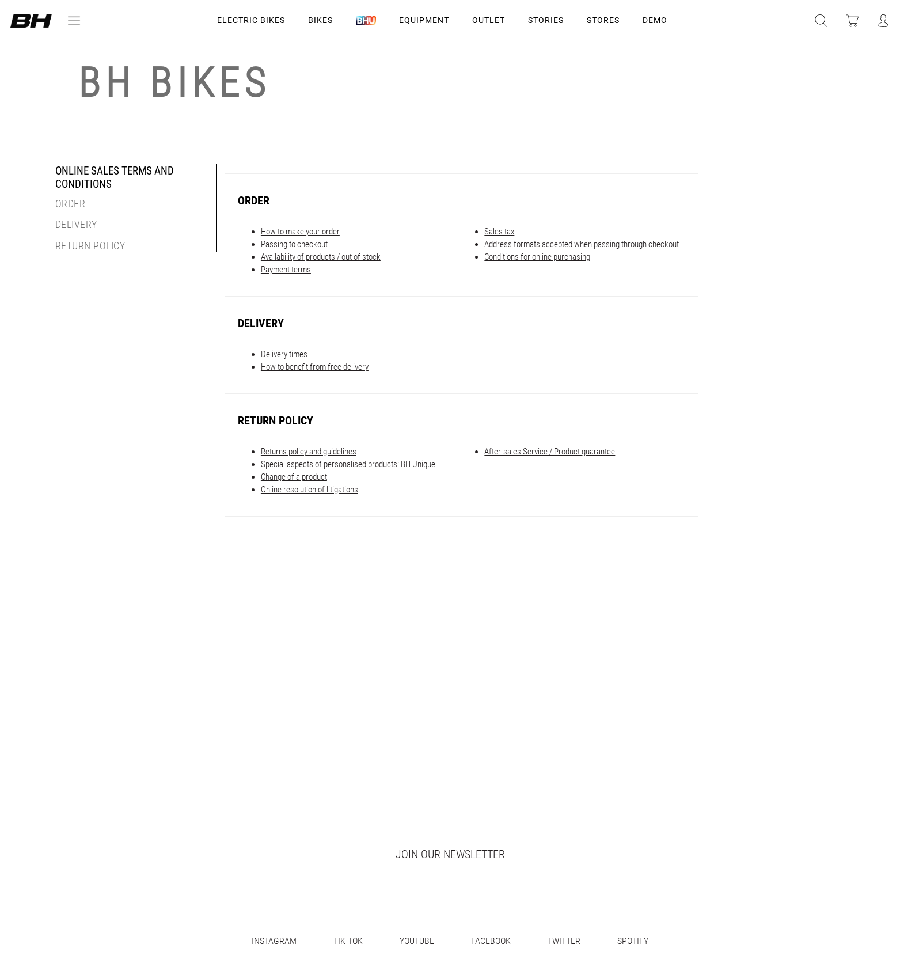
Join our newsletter (450, 854)
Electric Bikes (251, 20)
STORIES (546, 20)
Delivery (76, 224)
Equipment (424, 20)
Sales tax (499, 231)
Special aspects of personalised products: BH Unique (348, 464)
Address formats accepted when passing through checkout (581, 244)
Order (70, 204)
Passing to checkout (294, 244)
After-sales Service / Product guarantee (549, 451)
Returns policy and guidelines (308, 451)
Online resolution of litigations (309, 489)
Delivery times (284, 354)
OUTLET (488, 20)
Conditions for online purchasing (537, 257)
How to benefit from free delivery (315, 367)
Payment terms (286, 269)
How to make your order (300, 231)
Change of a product (294, 477)
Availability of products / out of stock (321, 257)
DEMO (655, 20)
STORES (603, 20)
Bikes (320, 20)
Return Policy (90, 246)
